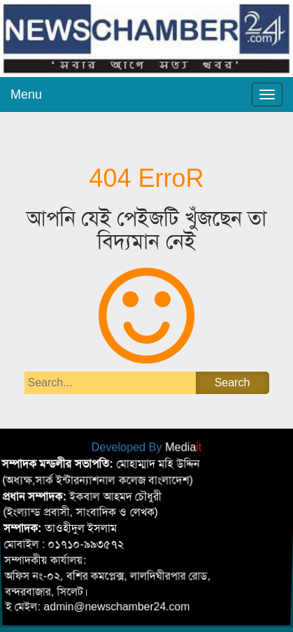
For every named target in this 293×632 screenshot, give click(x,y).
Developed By (147, 446)
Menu (26, 94)
